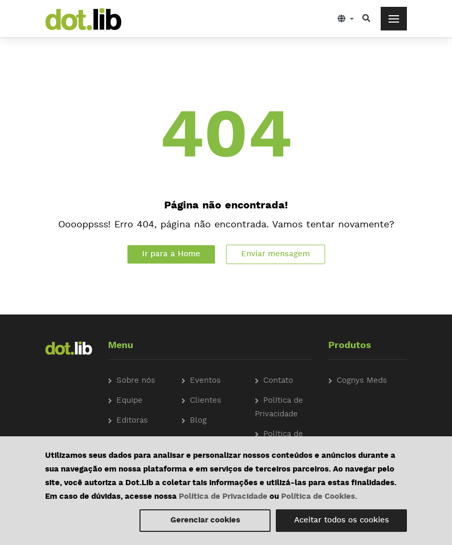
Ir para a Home (171, 254)
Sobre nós (135, 381)
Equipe (129, 401)
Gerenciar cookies (205, 521)
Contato (278, 381)
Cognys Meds (362, 381)
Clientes (205, 401)
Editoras (132, 421)
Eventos (205, 381)
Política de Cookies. (319, 497)
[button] (346, 19)
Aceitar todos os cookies (341, 521)
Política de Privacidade (223, 497)
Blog (198, 421)
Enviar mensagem (275, 254)
